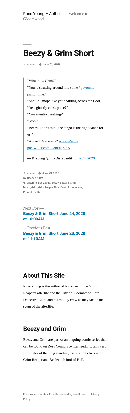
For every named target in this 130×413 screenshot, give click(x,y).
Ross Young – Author (42, 13)
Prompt (27, 192)
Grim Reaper (45, 187)
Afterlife (32, 182)
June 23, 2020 (84, 158)
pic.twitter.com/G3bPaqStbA (48, 147)
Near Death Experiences (68, 187)
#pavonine (86, 87)
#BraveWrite (68, 141)
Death (26, 187)
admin (31, 64)
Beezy (55, 182)
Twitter (37, 192)
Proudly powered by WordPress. (68, 394)
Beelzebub (44, 182)
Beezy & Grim (35, 178)
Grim (34, 187)
